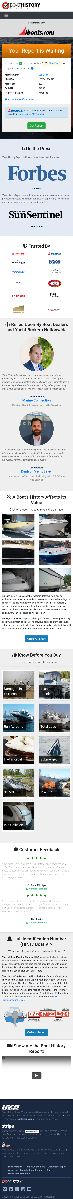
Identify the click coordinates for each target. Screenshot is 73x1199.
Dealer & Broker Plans (19, 1173)
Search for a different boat (19, 99)
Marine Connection (36, 400)
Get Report (36, 125)
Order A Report (36, 639)
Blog (49, 1170)
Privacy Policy (15, 1166)
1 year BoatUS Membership (30, 114)
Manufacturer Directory (32, 1170)
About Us (13, 1170)
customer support (26, 1119)
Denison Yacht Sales (36, 471)
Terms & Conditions (35, 1166)
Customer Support (57, 1166)
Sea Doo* (55, 63)
